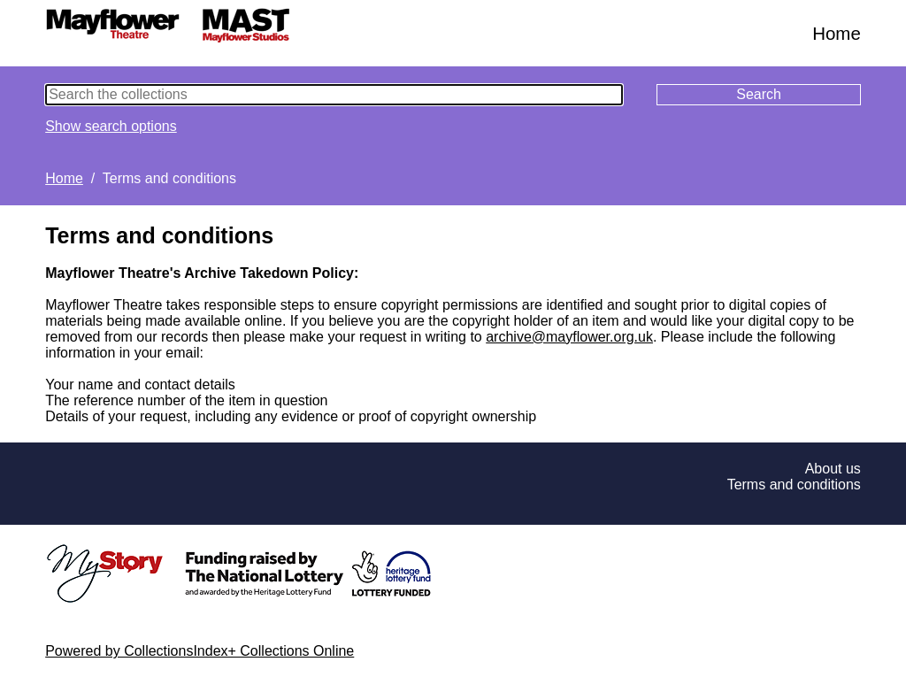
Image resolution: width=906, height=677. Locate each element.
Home (836, 33)
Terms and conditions (794, 484)
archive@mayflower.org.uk (569, 336)
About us (833, 468)
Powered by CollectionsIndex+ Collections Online (199, 650)
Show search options (111, 126)
